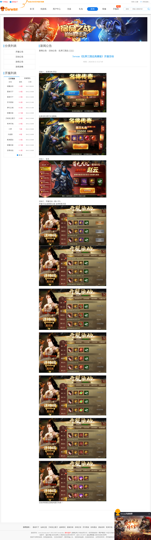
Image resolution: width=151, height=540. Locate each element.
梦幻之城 (10, 108)
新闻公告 (43, 51)
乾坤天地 (10, 124)
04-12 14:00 (30, 97)
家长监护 (68, 533)
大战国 (10, 134)
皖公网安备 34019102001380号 (97, 535)
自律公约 (75, 533)
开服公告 (19, 52)
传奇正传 (78, 527)
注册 (136, 2)
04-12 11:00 (30, 102)
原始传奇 (101, 527)
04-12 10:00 (30, 113)
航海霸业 (10, 140)
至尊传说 (10, 150)
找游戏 (43, 9)
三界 (10, 129)
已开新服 (12, 78)
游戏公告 (19, 62)
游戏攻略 (19, 67)
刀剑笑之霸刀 (10, 118)
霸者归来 (70, 527)
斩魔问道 (10, 113)
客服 (104, 9)
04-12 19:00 (30, 91)
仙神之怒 (44, 527)
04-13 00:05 (30, 86)
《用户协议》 (102, 533)
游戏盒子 (15, 2)
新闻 (92, 9)
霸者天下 (10, 91)
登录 (132, 2)
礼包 (81, 9)
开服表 (116, 9)
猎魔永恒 (10, 86)
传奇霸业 (93, 527)
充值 (69, 9)
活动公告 (19, 57)
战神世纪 (62, 527)
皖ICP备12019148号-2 (52, 535)
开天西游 (10, 102)
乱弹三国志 (66, 51)
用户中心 (57, 9)
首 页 (32, 9)
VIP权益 (5, 2)
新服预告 (27, 78)
